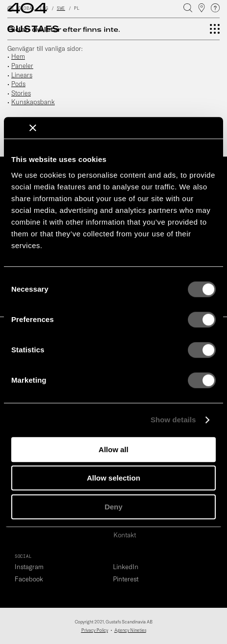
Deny (114, 507)
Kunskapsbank (33, 102)
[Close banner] (32, 127)
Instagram (29, 567)
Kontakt (125, 535)
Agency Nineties (130, 630)
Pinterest (125, 579)
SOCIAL (23, 556)
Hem (18, 56)
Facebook (29, 579)
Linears (21, 75)
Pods (18, 84)
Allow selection (113, 478)
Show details (173, 419)
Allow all (114, 449)
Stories (21, 93)
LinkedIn (125, 567)
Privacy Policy (94, 630)
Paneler (22, 65)
